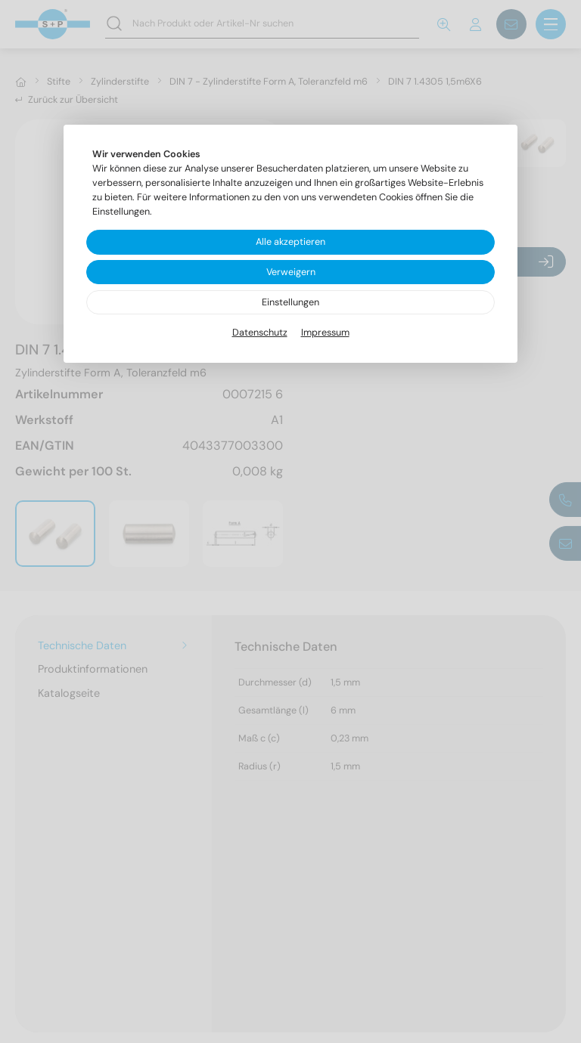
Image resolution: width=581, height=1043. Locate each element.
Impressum (325, 333)
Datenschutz (259, 333)
